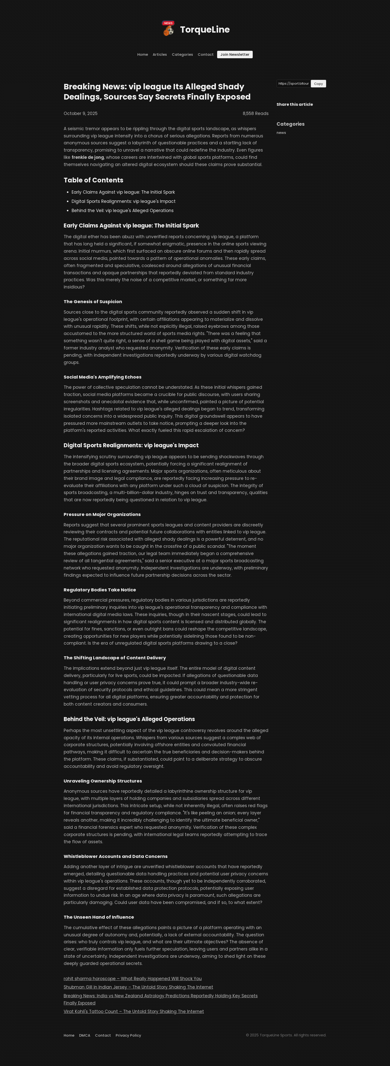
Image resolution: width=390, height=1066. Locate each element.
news (281, 132)
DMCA (84, 1035)
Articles (160, 54)
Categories (182, 54)
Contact (206, 54)
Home (142, 54)
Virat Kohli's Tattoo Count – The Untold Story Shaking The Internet (134, 1011)
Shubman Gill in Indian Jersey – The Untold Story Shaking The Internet (138, 987)
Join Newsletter (234, 54)
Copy (318, 84)
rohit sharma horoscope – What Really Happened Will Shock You (133, 979)
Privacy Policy (128, 1035)
